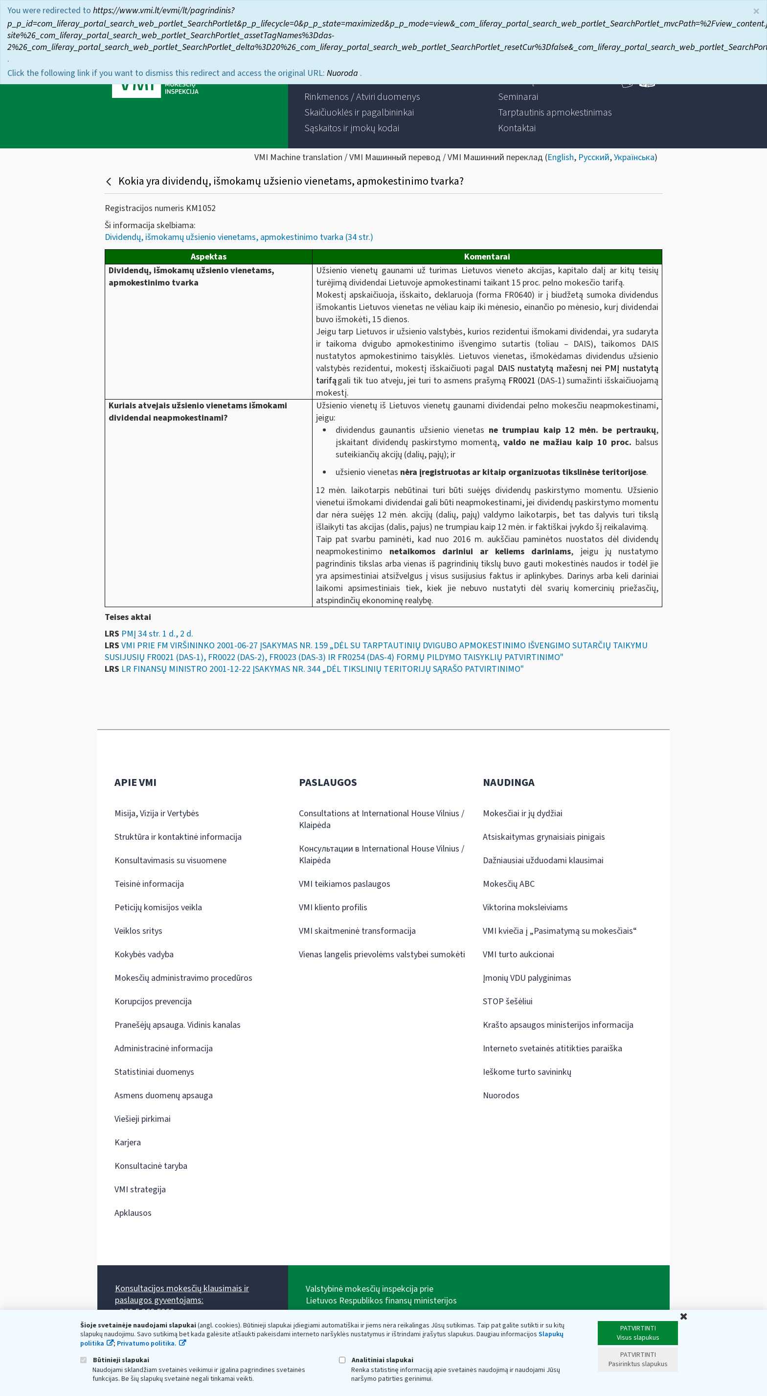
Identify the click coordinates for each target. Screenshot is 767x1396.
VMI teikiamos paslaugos (344, 884)
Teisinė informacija (149, 884)
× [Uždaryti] (756, 11)
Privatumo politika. (147, 1344)
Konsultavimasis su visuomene (170, 860)
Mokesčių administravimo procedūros (183, 978)
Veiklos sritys (138, 931)
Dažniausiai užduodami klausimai (543, 860)
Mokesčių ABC (509, 884)
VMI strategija (140, 1189)
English (560, 157)
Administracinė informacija (163, 1048)
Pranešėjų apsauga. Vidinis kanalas (177, 1025)
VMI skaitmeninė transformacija (357, 931)
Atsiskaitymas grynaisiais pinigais (544, 837)
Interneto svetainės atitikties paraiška (552, 1048)
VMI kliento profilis (333, 907)
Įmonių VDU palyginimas (527, 978)
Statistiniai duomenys (154, 1072)
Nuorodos (501, 1095)
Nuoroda (343, 73)
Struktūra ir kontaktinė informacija (178, 837)
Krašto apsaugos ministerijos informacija (558, 1025)
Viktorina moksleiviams (525, 907)
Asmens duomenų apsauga (163, 1095)
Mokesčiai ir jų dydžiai (523, 813)
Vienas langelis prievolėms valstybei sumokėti (382, 954)
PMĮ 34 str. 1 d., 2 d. (157, 634)
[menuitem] (362, 97)
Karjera (127, 1142)
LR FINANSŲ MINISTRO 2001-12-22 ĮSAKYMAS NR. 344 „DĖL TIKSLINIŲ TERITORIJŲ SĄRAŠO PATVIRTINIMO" (322, 669)
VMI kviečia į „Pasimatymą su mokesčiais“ (560, 931)
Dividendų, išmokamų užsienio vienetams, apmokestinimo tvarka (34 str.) (239, 237)
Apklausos (133, 1213)
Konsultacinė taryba (150, 1166)
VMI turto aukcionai (518, 954)
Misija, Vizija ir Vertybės (156, 813)
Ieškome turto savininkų (527, 1072)
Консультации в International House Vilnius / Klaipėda (381, 855)
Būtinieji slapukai (114, 1360)
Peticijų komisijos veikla (158, 907)
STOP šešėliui (508, 1001)
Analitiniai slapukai (376, 1360)
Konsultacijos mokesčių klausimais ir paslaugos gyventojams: (182, 1294)
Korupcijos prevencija (153, 1001)
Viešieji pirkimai (142, 1119)
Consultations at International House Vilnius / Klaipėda (381, 819)
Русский (593, 157)
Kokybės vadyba (144, 954)
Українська (634, 157)
